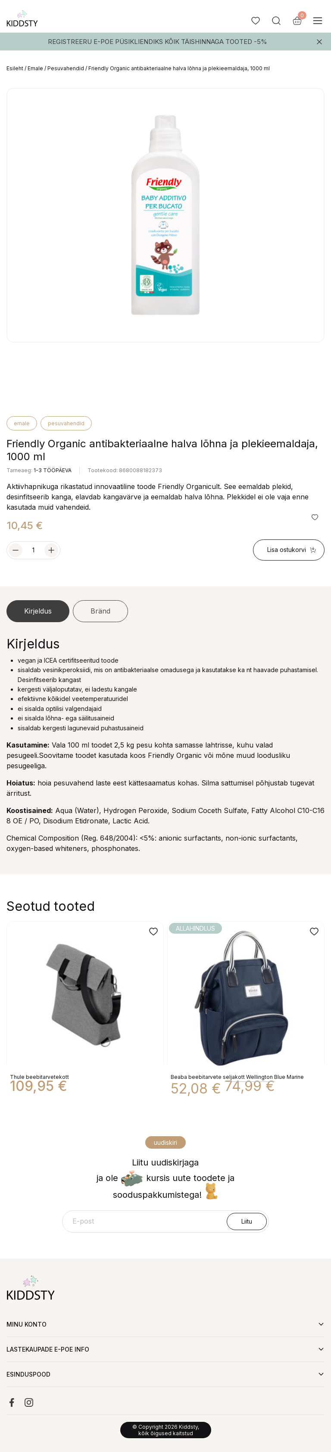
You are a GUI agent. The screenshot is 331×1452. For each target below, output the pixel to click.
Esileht (14, 68)
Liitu (246, 1221)
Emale (35, 68)
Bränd (100, 611)
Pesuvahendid (65, 68)
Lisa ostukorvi (291, 549)
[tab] (37, 611)
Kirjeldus (38, 611)
